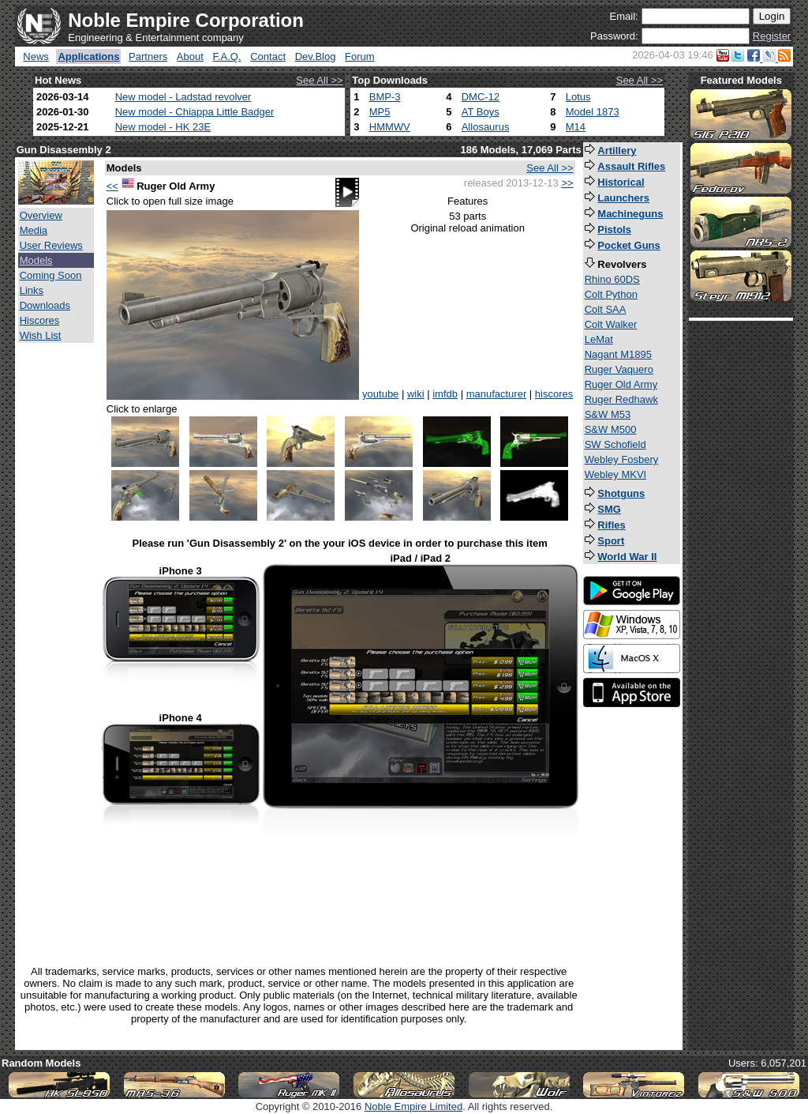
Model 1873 (592, 112)
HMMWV (389, 127)
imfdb (445, 394)
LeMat (599, 339)
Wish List (41, 335)
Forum (360, 56)
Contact (268, 56)
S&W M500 (611, 429)
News (36, 56)
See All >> (319, 80)
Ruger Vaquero (619, 369)
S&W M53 (608, 414)
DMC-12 (480, 97)
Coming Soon (51, 275)
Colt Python (611, 294)
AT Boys (480, 112)
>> (567, 183)
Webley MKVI (616, 474)
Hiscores (40, 320)
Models (36, 260)
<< (112, 186)
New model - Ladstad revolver (183, 97)
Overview (41, 215)
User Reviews (51, 245)
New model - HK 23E (163, 127)
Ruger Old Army (621, 384)
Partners (148, 56)
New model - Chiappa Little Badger (195, 112)
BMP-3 (385, 97)
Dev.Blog (315, 56)
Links (31, 290)
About (190, 56)
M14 (575, 127)
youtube (380, 394)
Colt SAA (606, 309)
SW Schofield (615, 444)
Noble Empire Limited (413, 1106)
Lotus (578, 97)
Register (772, 36)
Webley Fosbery (622, 459)
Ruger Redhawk (621, 399)
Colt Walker (611, 324)
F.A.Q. (226, 56)
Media (33, 230)
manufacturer (496, 394)
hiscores (554, 394)
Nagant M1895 (618, 354)
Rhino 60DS (612, 279)
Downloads (45, 305)
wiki (416, 394)
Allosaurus (486, 127)
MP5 (380, 112)
